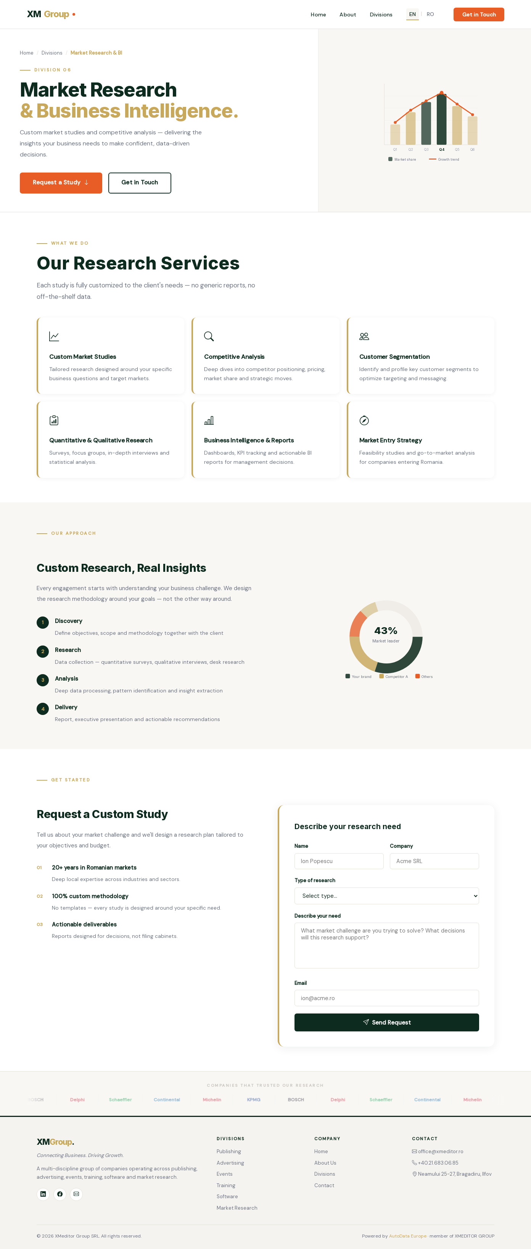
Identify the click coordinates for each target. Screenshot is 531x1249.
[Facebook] (59, 1194)
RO (430, 14)
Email (300, 983)
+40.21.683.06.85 (435, 1163)
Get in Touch (479, 14)
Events (225, 1174)
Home (318, 14)
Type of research (314, 880)
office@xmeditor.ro (437, 1151)
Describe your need (317, 916)
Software (227, 1196)
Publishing (229, 1151)
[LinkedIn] (43, 1194)
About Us (325, 1163)
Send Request (387, 1022)
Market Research (237, 1208)
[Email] (76, 1194)
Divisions (381, 14)
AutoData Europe (407, 1236)
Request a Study (61, 183)
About (348, 14)
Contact (324, 1185)
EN (412, 14)
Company (401, 846)
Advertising (230, 1163)
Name (301, 846)
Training (226, 1185)
